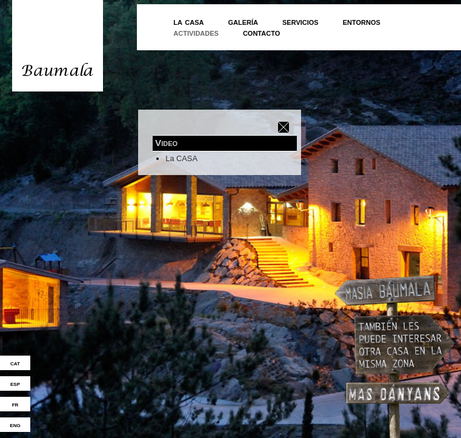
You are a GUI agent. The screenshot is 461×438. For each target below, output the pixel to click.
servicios (300, 21)
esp (15, 383)
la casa (188, 21)
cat (15, 363)
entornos (361, 21)
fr (15, 404)
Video (166, 143)
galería (243, 21)
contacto (261, 32)
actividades (196, 32)
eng (15, 424)
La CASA (181, 158)
